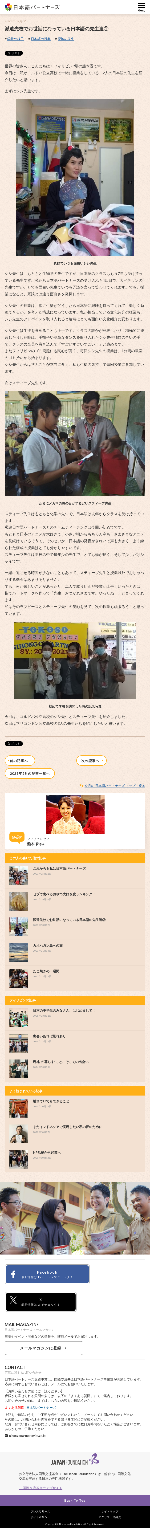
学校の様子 (15, 39)
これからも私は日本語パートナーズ (59, 868)
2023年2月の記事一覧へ (30, 773)
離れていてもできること (51, 1101)
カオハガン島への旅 (48, 945)
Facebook (40, 1274)
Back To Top (74, 1500)
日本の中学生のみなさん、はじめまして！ (64, 1010)
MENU (141, 7)
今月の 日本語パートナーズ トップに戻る (115, 786)
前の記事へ (18, 760)
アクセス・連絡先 (109, 1517)
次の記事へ (92, 760)
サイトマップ (109, 1511)
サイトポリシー (40, 1517)
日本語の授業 (41, 39)
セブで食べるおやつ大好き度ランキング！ (64, 894)
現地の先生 (66, 39)
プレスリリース (40, 1511)
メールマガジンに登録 (44, 1348)
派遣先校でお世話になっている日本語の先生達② (69, 920)
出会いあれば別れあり (49, 1036)
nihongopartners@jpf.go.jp (27, 1436)
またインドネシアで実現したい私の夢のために (67, 1127)
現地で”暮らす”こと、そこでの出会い (61, 1062)
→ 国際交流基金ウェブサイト (40, 1488)
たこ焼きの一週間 (46, 971)
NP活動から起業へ (47, 1152)
